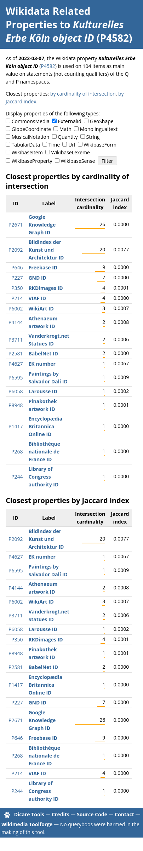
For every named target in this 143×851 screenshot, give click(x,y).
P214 (17, 298)
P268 (17, 451)
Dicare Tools (29, 814)
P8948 (15, 405)
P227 (17, 277)
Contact (124, 814)
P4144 (15, 322)
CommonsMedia (31, 121)
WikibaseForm (100, 144)
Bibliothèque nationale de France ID (44, 451)
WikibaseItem (27, 152)
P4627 (15, 363)
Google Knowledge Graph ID (42, 224)
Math (65, 129)
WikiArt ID (41, 308)
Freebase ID (42, 267)
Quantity (68, 136)
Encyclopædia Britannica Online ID (45, 426)
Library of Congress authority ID (43, 477)
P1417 (15, 426)
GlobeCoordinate (31, 129)
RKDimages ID (45, 288)
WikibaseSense (78, 161)
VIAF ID (37, 298)
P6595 (15, 377)
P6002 (15, 308)
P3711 (15, 339)
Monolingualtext (99, 129)
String (93, 136)
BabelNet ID (43, 353)
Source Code (92, 814)
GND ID (37, 277)
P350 (17, 288)
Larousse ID (42, 391)
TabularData (26, 144)
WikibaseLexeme (70, 152)
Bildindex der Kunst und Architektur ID (46, 250)
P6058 (15, 391)
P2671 (15, 224)
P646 (17, 267)
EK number (41, 363)
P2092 (15, 249)
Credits (60, 814)
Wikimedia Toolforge (26, 824)
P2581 (15, 353)
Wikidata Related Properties (48, 17)
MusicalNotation (31, 136)
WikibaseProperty (32, 161)
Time (54, 144)
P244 (17, 476)
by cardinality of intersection (83, 93)
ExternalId (69, 121)
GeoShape (102, 121)
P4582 (48, 66)
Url (71, 144)
